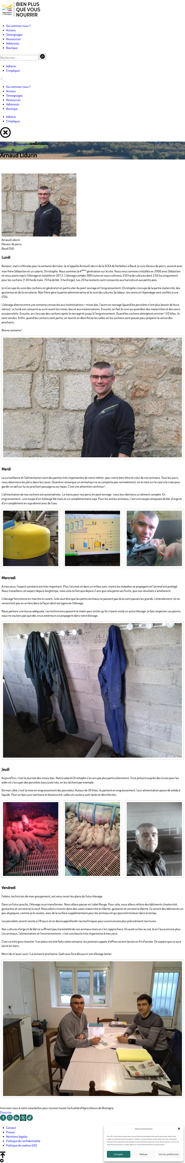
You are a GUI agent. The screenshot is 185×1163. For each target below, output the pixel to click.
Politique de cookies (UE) (21, 1145)
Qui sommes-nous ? (18, 26)
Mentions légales (17, 1136)
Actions (11, 30)
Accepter (118, 1154)
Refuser (144, 1154)
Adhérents (12, 43)
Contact (11, 1127)
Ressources (13, 39)
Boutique (12, 48)
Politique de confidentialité (23, 1141)
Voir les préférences (169, 1154)
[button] (178, 1128)
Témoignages (14, 34)
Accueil (4, 144)
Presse (10, 1132)
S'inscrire (6, 1112)
